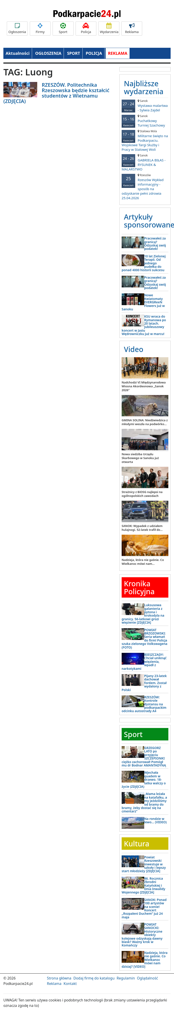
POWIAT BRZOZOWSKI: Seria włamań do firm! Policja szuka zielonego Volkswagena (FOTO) (144, 638)
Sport (63, 28)
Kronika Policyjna (139, 587)
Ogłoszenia (17, 28)
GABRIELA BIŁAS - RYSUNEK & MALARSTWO (145, 162)
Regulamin (126, 978)
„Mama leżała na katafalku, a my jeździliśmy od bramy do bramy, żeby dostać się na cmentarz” (144, 802)
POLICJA (94, 53)
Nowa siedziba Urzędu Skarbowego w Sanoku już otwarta (140, 458)
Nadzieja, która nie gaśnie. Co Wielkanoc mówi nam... (143, 562)
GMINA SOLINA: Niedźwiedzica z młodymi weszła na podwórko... (145, 422)
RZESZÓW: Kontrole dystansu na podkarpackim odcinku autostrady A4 (144, 704)
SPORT (73, 53)
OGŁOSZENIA (48, 53)
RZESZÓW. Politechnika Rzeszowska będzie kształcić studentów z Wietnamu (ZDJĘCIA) (56, 93)
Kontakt (70, 983)
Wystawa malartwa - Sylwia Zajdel (145, 105)
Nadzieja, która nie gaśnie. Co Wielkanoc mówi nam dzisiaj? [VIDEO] (144, 960)
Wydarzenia (109, 28)
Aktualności (18, 53)
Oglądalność (147, 978)
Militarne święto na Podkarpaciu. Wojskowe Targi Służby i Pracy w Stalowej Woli (145, 140)
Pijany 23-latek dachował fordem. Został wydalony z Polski (144, 683)
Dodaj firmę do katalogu (93, 978)
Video (133, 349)
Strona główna (59, 978)
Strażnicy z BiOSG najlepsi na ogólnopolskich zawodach (142, 494)
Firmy (40, 28)
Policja (86, 28)
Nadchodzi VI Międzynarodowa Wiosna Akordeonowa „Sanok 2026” (144, 386)
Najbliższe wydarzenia (143, 87)
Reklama (132, 28)
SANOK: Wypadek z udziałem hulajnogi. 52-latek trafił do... (142, 528)
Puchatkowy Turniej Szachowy (145, 120)
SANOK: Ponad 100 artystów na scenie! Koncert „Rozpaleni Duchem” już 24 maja (144, 908)
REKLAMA (117, 53)
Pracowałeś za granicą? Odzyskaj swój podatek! (155, 243)
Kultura (136, 843)
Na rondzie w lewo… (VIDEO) (155, 820)
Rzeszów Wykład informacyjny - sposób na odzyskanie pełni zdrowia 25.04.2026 (145, 186)
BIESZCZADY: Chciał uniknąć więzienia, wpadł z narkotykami (144, 661)
